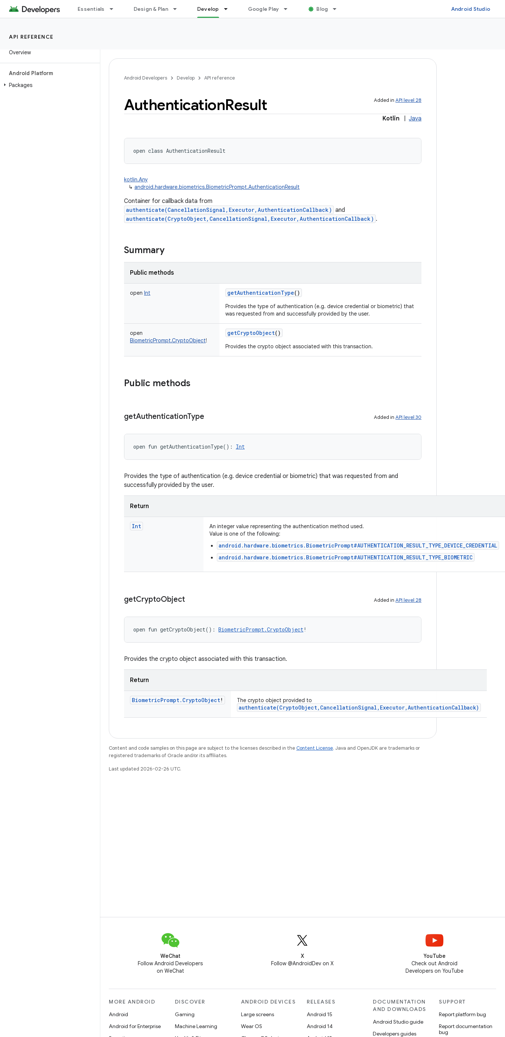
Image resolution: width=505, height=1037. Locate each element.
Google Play (263, 9)
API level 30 (408, 417)
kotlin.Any (136, 179)
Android (118, 1014)
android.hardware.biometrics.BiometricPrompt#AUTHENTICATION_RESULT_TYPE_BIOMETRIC (346, 557)
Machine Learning (196, 1026)
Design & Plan (151, 9)
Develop (186, 78)
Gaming (185, 1014)
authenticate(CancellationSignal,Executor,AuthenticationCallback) (229, 209)
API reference (31, 36)
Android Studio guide (398, 1021)
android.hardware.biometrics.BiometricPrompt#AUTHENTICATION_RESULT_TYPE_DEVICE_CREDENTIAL (358, 545)
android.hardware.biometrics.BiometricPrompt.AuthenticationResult (217, 187)
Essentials (91, 9)
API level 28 (408, 100)
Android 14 (320, 1026)
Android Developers (145, 78)
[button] (48, 85)
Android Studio (471, 9)
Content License (314, 748)
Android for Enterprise (135, 1026)
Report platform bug (462, 1014)
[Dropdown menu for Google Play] (289, 9)
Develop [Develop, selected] (208, 9)
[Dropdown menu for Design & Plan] (178, 9)
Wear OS (251, 1026)
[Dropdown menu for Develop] (229, 9)
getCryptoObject (251, 332)
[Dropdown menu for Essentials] (115, 9)
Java (415, 118)
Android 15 (319, 1014)
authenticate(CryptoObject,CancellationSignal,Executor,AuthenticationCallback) (250, 218)
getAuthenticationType (260, 292)
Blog (322, 9)
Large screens (257, 1014)
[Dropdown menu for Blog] (338, 9)
